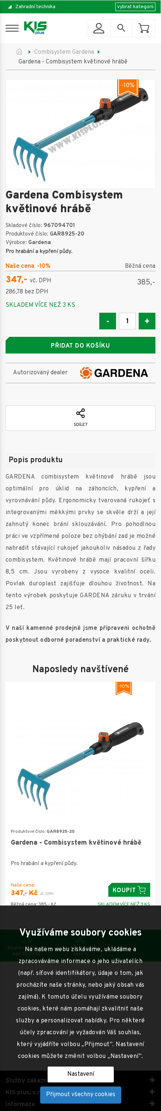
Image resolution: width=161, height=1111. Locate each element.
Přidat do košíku (80, 346)
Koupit (129, 890)
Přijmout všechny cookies (80, 1094)
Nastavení (80, 1074)
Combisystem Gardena (64, 52)
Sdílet (81, 418)
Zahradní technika (35, 7)
